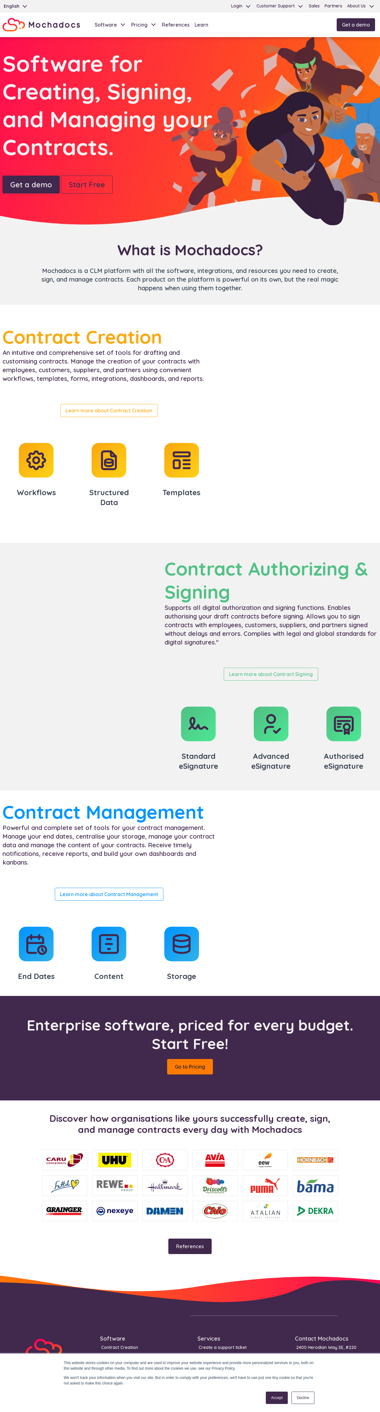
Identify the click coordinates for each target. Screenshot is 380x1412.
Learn (201, 25)
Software (106, 25)
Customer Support (276, 6)
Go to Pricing (190, 1067)
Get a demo (356, 25)
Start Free (87, 184)
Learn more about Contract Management (109, 894)
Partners (333, 6)
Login (236, 6)
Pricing (139, 25)
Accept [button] (277, 1398)
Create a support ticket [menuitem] (223, 1347)
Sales (314, 6)
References (176, 25)
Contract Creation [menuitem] (119, 1347)
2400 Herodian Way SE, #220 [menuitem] (326, 1347)
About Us (356, 6)
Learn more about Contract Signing (271, 674)
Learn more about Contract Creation (109, 410)
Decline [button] (303, 1398)
